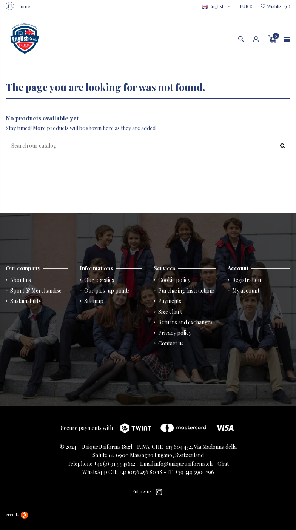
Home (23, 6)
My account (245, 290)
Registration (246, 279)
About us (20, 279)
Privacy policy (174, 332)
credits (17, 514)
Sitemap (93, 301)
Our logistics (99, 279)
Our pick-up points (107, 290)
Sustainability (25, 301)
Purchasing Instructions (186, 290)
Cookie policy (174, 279)
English (216, 6)
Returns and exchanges (185, 322)
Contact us (170, 343)
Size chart (170, 311)
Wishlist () (275, 6)
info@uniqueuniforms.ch (183, 463)
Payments (169, 301)
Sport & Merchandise (36, 290)
